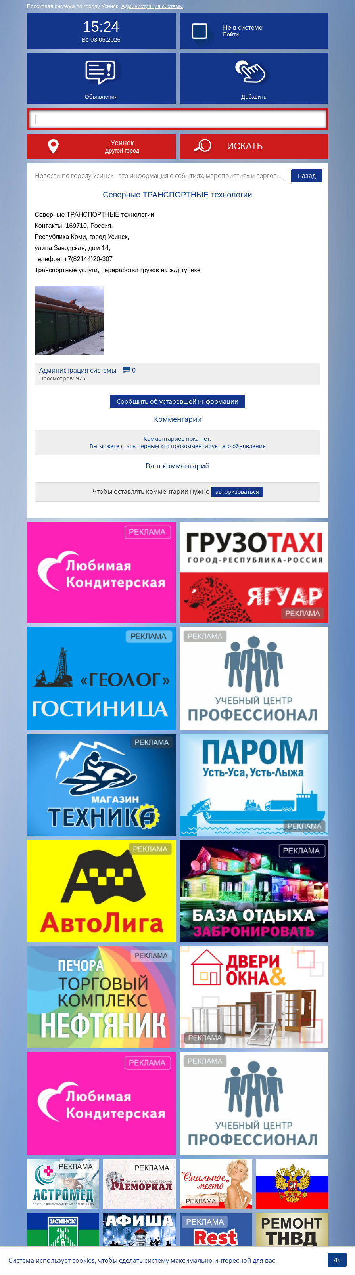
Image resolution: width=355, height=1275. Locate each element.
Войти (231, 34)
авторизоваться (237, 491)
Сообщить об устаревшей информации (177, 401)
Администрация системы (152, 6)
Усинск (122, 143)
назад (307, 175)
